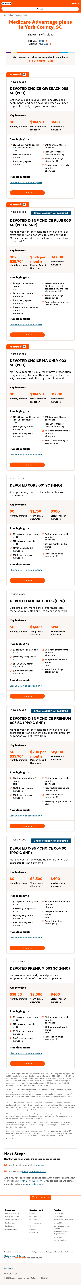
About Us (32, 1213)
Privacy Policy (59, 1216)
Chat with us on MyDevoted (14, 1256)
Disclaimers (8, 1268)
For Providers (10, 1223)
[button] (42, 41)
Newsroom (33, 1226)
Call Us (40, 9)
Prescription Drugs (12, 1213)
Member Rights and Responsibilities (61, 1233)
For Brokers (9, 1226)
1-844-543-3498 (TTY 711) (41, 61)
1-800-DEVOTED (28, 1258)
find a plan (8, 15)
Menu (75, 3)
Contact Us (33, 1233)
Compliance (58, 1237)
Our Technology (35, 1216)
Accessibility (58, 1223)
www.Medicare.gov (34, 1184)
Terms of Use (58, 1213)
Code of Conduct (60, 1240)
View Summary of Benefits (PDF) (26, 182)
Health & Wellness (12, 1216)
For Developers (11, 1229)
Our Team (33, 1220)
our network (40, 1165)
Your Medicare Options (13, 1220)
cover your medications (34, 1171)
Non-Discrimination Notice (64, 1220)
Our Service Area (35, 1223)
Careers (32, 1229)
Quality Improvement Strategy (61, 1227)
